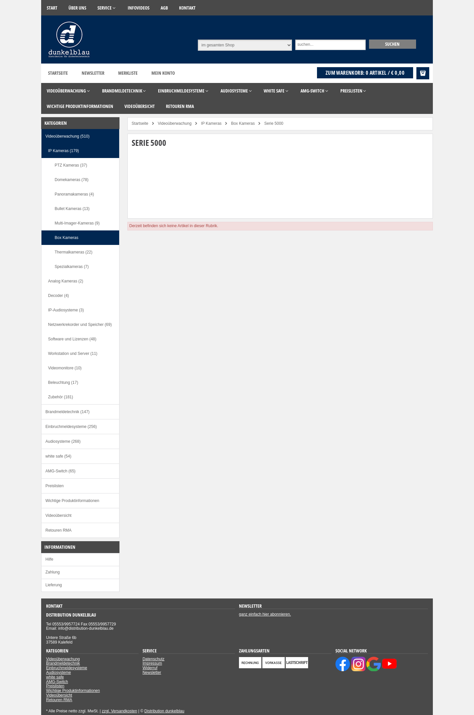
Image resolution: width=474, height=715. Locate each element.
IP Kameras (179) (63, 150)
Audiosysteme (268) (63, 441)
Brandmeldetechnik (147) (67, 412)
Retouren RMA (58, 530)
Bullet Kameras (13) (72, 208)
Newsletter (93, 73)
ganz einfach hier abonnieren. (265, 614)
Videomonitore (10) (65, 368)
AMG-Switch (57, 681)
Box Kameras (66, 237)
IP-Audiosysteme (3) (66, 310)
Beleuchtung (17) (63, 382)
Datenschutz (154, 659)
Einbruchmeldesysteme (66, 668)
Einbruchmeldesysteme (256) (71, 426)
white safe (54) (58, 456)
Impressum (152, 663)
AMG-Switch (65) (60, 471)
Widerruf (150, 668)
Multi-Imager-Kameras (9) (77, 223)
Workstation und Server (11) (72, 353)
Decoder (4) (58, 295)
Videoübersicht (58, 515)
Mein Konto (163, 73)
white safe (55, 677)
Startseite (58, 73)
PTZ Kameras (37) (71, 165)
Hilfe (49, 559)
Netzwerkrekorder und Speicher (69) (80, 324)
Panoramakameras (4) (74, 194)
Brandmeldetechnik (63, 663)
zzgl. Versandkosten (119, 711)
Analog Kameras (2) (65, 281)
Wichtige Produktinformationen (72, 500)
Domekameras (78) (72, 179)
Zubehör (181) (60, 397)
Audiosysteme (58, 672)
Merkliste (128, 73)
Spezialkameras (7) (72, 266)
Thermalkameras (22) (73, 252)
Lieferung (53, 585)
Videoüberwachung (63, 659)
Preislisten (54, 486)
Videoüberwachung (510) (67, 136)
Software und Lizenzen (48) (72, 339)
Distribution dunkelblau (164, 711)
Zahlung (52, 572)
